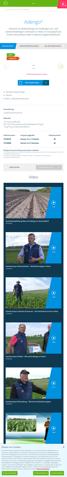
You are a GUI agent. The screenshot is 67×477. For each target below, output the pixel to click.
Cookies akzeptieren (40, 473)
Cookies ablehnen (57, 473)
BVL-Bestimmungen (53, 46)
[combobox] (33, 82)
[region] (33, 460)
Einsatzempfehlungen (29, 46)
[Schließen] (63, 447)
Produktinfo (7, 46)
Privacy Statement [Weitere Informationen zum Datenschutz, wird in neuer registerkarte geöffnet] (43, 469)
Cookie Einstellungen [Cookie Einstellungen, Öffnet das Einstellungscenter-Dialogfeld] (10, 473)
